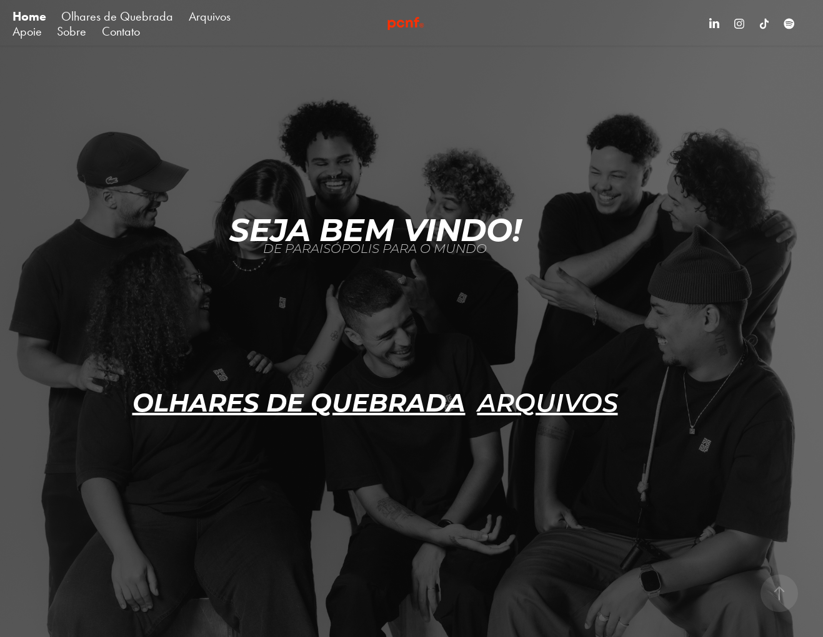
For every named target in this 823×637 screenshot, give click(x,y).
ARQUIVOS (547, 400)
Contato (121, 31)
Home (29, 16)
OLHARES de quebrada (299, 400)
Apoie (27, 31)
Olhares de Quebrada (117, 16)
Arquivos (210, 16)
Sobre (71, 31)
